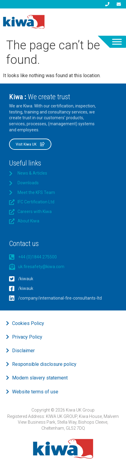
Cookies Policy (28, 323)
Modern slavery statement (40, 378)
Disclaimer (23, 350)
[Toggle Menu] (117, 41)
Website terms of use (35, 392)
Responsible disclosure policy (44, 364)
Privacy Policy (27, 337)
